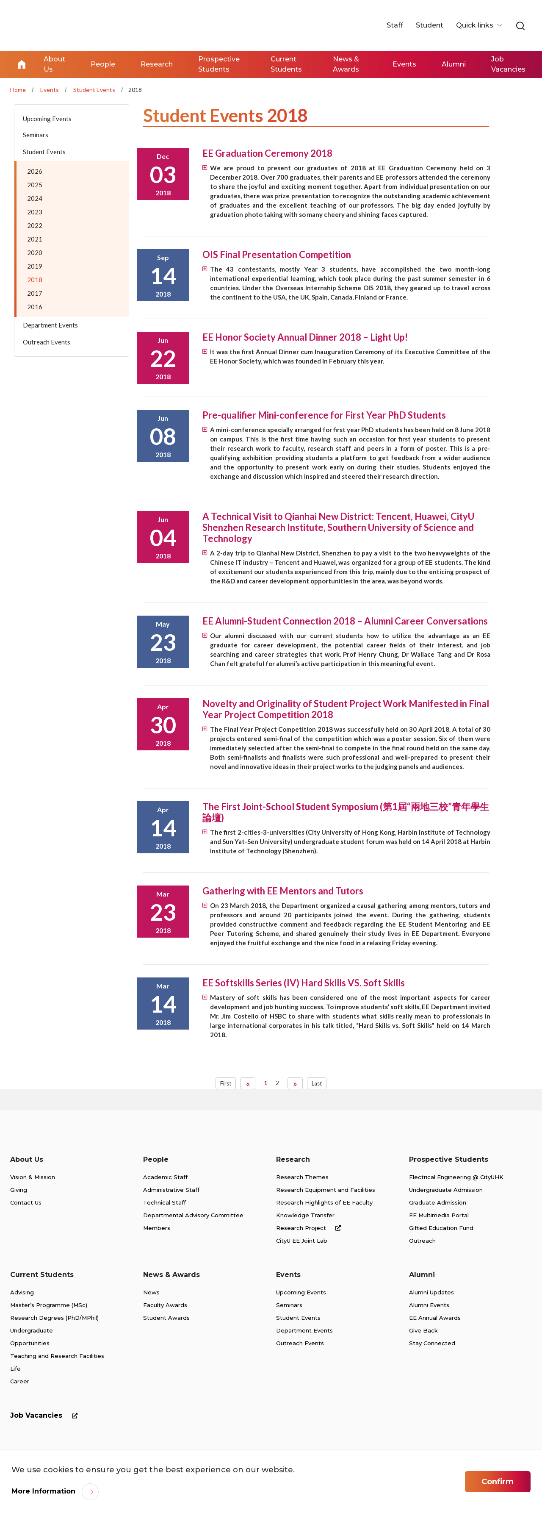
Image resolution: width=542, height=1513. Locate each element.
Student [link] (429, 25)
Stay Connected (432, 1343)
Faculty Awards (165, 1305)
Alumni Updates (431, 1292)
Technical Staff (164, 1202)
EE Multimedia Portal (439, 1215)
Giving (18, 1189)
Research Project (310, 1227)
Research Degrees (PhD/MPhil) (54, 1317)
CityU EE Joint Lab (301, 1240)
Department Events (304, 1330)
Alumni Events (429, 1305)
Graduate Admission (437, 1202)
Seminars (289, 1305)
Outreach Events (300, 1343)
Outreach (422, 1240)
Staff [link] (395, 25)
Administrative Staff (171, 1189)
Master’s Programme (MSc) (48, 1305)
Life (15, 1368)
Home (22, 64)
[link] (520, 26)
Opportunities (30, 1343)
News (151, 1292)
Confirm (497, 1481)
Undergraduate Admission (446, 1189)
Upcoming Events (301, 1292)
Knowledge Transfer (305, 1215)
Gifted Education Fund (441, 1227)
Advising (22, 1292)
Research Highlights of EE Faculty (324, 1202)
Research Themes (302, 1177)
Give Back (423, 1330)
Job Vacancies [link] (508, 64)
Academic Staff (165, 1177)
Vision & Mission (32, 1177)
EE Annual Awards (435, 1317)
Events (49, 89)
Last (317, 1083)
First (225, 1083)
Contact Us (25, 1202)
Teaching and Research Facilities (57, 1355)
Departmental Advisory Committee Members (193, 1221)
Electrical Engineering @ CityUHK (456, 1177)
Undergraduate (31, 1330)
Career (19, 1381)
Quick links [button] (475, 25)
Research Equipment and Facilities (325, 1189)
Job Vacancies (45, 1415)
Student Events (94, 89)
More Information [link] (43, 1491)
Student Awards (166, 1317)
